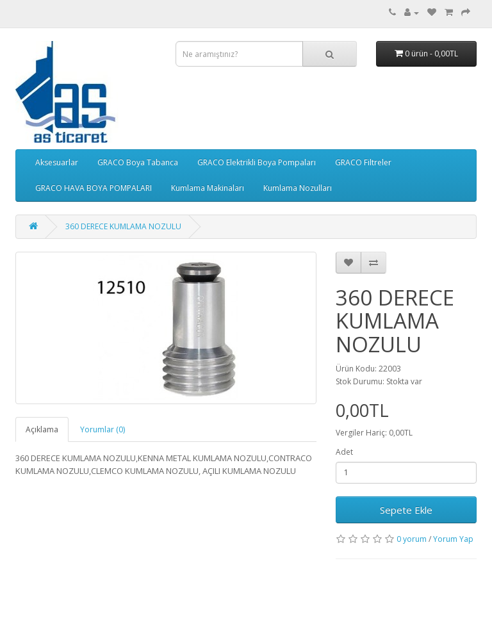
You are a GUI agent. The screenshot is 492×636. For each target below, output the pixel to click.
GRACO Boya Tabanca (137, 162)
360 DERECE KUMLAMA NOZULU (123, 226)
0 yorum (412, 539)
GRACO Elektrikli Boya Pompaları (256, 162)
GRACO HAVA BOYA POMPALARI (93, 188)
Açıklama (42, 429)
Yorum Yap (453, 539)
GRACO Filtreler (363, 162)
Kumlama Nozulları (297, 188)
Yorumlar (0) (102, 429)
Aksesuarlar (56, 162)
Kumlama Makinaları (207, 188)
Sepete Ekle (406, 509)
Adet (344, 451)
